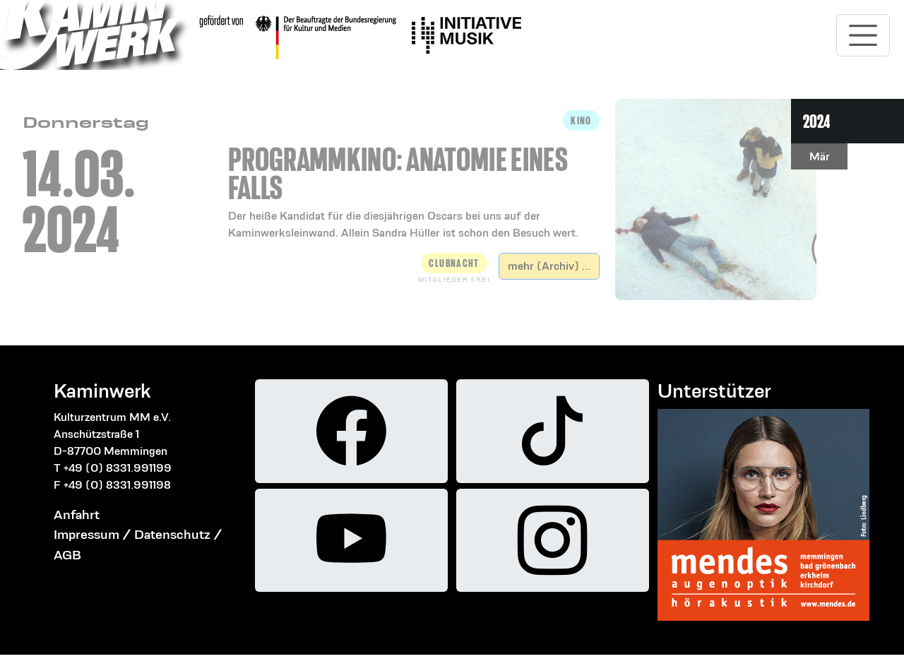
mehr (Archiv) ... (549, 266)
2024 (817, 121)
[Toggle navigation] (863, 35)
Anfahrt (77, 514)
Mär (819, 156)
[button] (414, 176)
